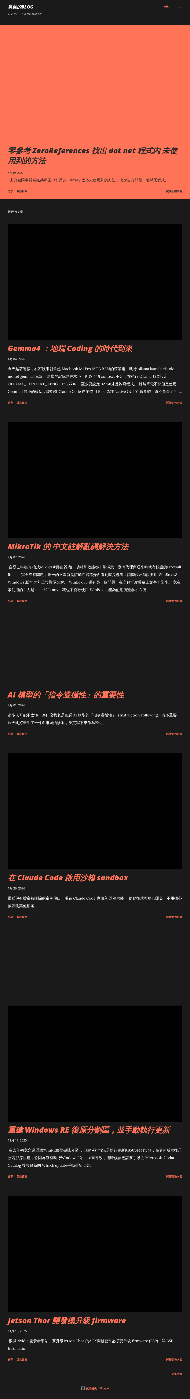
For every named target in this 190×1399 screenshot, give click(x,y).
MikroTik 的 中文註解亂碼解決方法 (68, 546)
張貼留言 (22, 191)
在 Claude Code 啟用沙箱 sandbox (68, 877)
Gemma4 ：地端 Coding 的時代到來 (70, 348)
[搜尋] (166, 7)
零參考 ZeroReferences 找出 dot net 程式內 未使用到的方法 (92, 155)
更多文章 (177, 1374)
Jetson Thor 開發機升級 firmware (67, 1320)
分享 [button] (10, 191)
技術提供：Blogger (95, 1388)
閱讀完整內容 (174, 191)
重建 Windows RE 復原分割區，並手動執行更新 (89, 1129)
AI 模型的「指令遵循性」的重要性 (66, 694)
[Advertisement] (95, 646)
